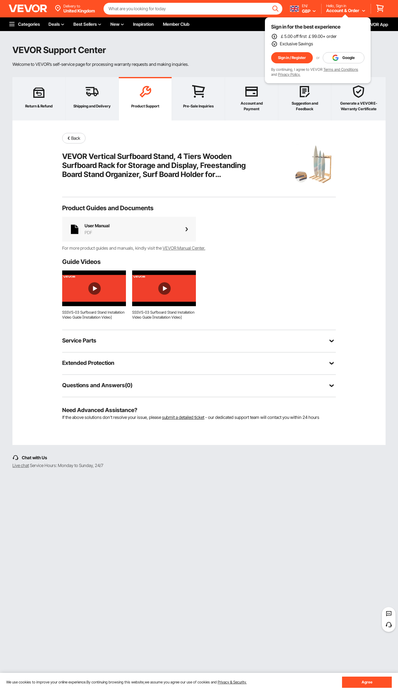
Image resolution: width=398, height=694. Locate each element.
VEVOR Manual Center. (184, 248)
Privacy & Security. (232, 682)
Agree (367, 682)
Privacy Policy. (289, 74)
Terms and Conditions (340, 69)
